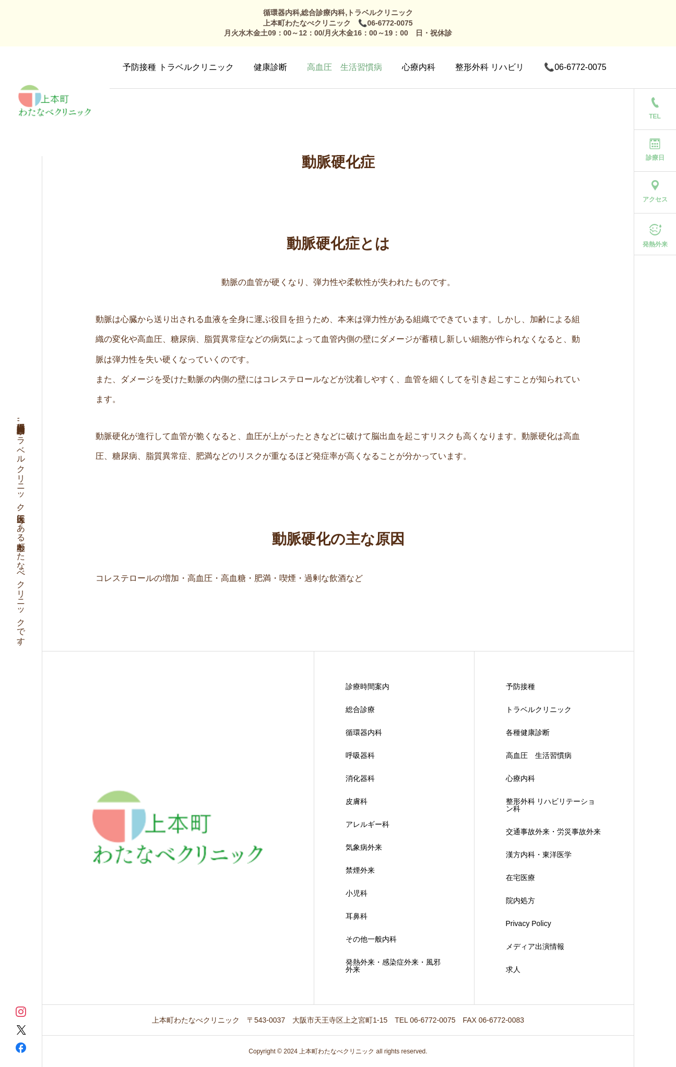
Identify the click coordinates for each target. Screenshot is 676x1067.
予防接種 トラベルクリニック (178, 67)
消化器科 (360, 778)
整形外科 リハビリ (489, 67)
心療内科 (418, 67)
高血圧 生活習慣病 (344, 67)
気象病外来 (364, 847)
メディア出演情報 (535, 946)
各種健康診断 (528, 732)
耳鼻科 (356, 916)
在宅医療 (520, 877)
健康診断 (270, 67)
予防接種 (520, 686)
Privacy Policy (528, 923)
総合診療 (360, 709)
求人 (513, 969)
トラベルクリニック (539, 709)
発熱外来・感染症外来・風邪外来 (393, 965)
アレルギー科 (367, 824)
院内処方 (520, 900)
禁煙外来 (360, 870)
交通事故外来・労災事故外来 (553, 831)
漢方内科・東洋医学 (539, 854)
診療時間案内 (367, 686)
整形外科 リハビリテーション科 (551, 805)
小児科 (356, 893)
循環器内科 (364, 732)
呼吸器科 (360, 755)
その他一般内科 (371, 939)
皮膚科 (356, 801)
